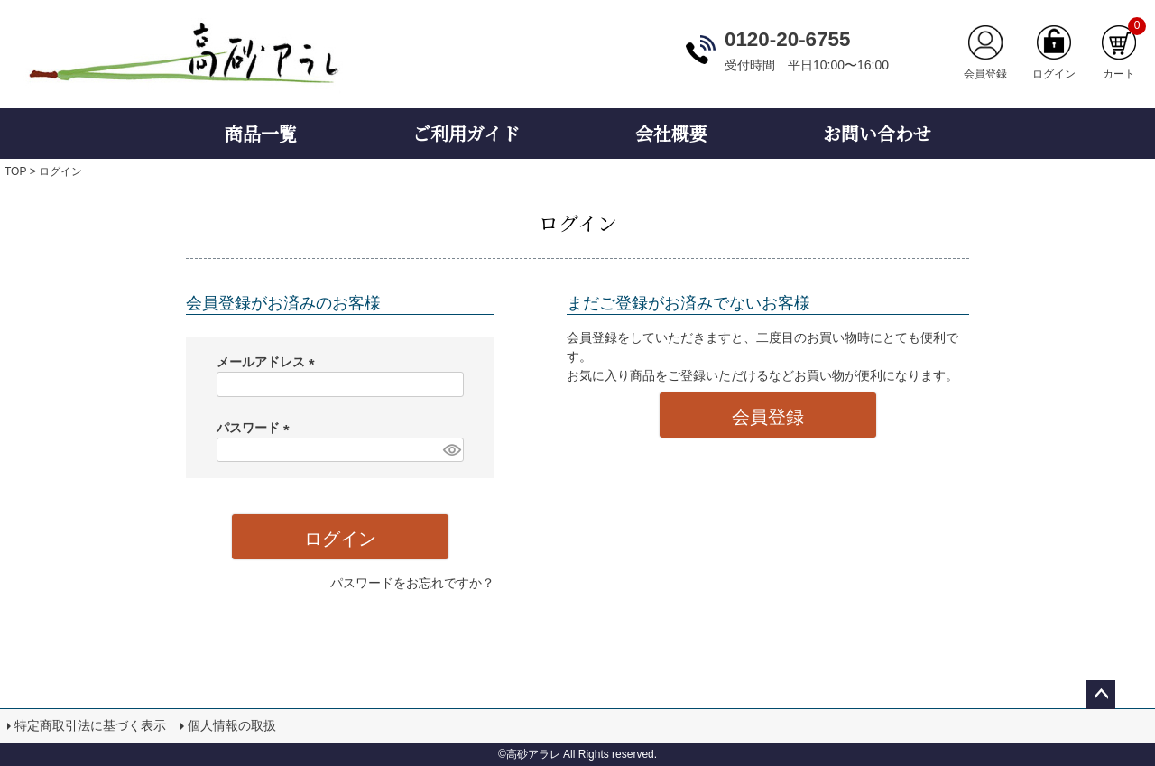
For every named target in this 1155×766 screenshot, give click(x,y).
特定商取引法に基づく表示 (90, 725)
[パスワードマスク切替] (451, 450)
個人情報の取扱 (232, 725)
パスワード (256, 427)
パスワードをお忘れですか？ (412, 583)
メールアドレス (269, 362)
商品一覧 (261, 133)
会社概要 (671, 133)
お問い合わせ (877, 133)
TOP (15, 171)
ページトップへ (1100, 694)
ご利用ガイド (466, 133)
